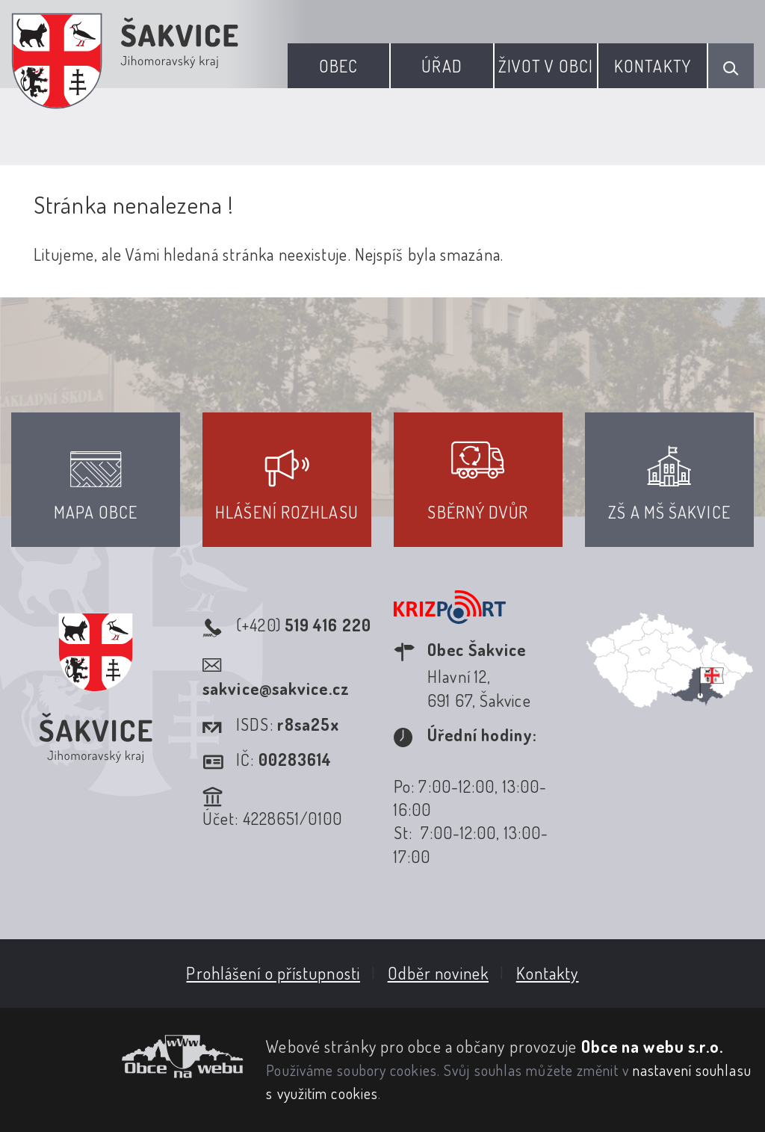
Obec (338, 65)
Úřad (441, 65)
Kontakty (652, 65)
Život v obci (545, 65)
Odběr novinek (438, 972)
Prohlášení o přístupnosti (273, 972)
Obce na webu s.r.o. (652, 1046)
